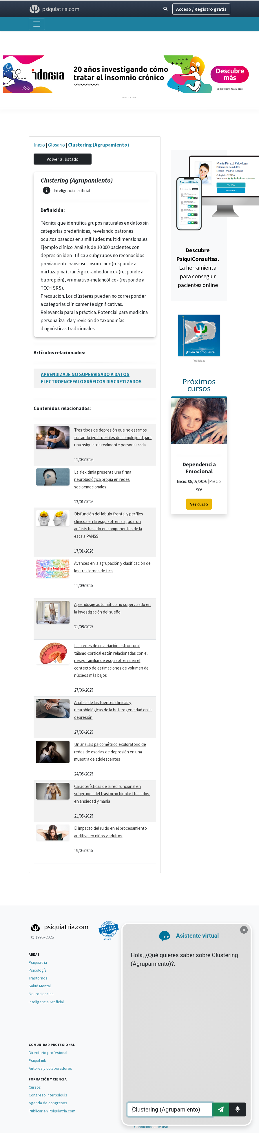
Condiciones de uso (151, 1126)
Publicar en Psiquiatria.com (52, 1111)
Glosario (56, 145)
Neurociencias (41, 993)
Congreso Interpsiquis (48, 1095)
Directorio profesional (48, 1052)
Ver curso (199, 504)
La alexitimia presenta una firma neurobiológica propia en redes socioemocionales (102, 479)
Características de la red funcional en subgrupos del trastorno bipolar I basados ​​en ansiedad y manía (112, 794)
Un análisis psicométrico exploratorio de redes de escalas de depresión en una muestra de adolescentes (110, 751)
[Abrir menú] (37, 24)
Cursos (35, 1087)
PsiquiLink (37, 1060)
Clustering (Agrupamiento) (98, 145)
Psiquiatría (38, 962)
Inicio (39, 145)
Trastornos (38, 978)
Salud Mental (40, 985)
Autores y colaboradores (50, 1068)
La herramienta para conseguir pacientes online (197, 267)
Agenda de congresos (48, 1102)
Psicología (38, 970)
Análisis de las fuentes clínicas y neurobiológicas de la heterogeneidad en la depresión (113, 710)
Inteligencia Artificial (46, 1001)
